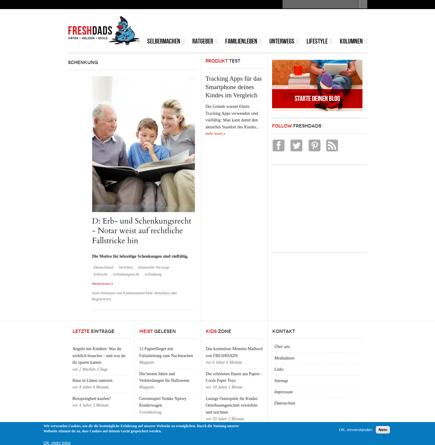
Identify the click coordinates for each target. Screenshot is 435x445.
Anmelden (161, 293)
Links (279, 369)
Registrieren (101, 299)
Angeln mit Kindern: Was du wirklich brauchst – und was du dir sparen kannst (99, 356)
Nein (382, 429)
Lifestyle (319, 41)
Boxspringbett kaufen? (92, 398)
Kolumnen (353, 41)
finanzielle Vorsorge (154, 267)
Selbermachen (166, 41)
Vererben (126, 267)
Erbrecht (100, 274)
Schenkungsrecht (126, 274)
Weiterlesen (102, 284)
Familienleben (243, 41)
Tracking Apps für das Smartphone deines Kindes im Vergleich (234, 87)
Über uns (282, 346)
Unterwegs (284, 41)
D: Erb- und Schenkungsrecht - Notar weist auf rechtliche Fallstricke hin (141, 231)
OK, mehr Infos (57, 442)
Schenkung (153, 274)
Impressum (283, 392)
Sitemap (281, 381)
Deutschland (103, 267)
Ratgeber (205, 41)
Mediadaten (284, 358)
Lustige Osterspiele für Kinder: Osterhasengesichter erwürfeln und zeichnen (232, 405)
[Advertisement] (296, 24)
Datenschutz (284, 403)
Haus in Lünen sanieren (93, 380)
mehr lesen (214, 133)
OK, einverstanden (355, 429)
